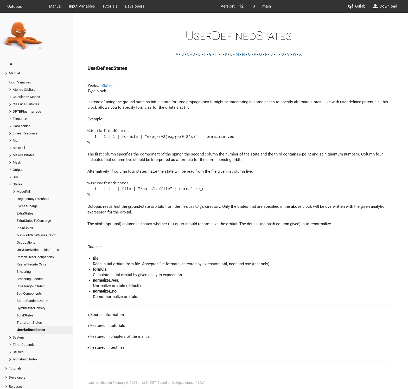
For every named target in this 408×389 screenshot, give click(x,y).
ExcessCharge (27, 206)
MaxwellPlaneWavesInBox (36, 235)
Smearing (24, 272)
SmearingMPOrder (30, 286)
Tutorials (110, 6)
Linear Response (25, 133)
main (266, 6)
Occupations (26, 242)
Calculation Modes (26, 97)
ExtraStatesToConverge (34, 221)
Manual (55, 6)
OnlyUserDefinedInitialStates (38, 250)
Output (18, 170)
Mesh (17, 162)
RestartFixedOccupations (35, 257)
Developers (134, 6)
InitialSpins (25, 228)
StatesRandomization (32, 301)
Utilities (18, 352)
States (17, 184)
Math (16, 140)
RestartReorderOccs (32, 264)
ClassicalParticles (26, 104)
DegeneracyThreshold (33, 199)
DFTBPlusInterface (27, 111)
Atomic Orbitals (24, 90)
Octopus (14, 6)
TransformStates (29, 323)
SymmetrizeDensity (31, 308)
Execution (20, 119)
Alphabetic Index (25, 359)
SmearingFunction (30, 279)
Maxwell (19, 148)
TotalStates (25, 315)
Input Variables (82, 6)
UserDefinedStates (31, 330)
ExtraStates (25, 213)
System (18, 337)
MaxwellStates (24, 155)
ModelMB (24, 191)
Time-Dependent (25, 345)
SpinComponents (29, 293)
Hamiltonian (21, 126)
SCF (16, 177)
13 (253, 6)
